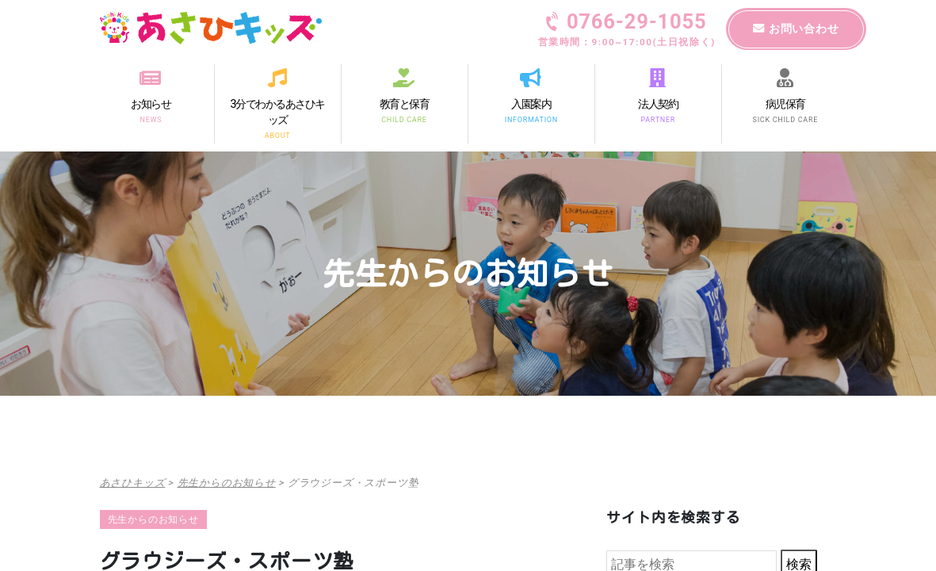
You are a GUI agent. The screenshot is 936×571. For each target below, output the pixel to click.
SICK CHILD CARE (784, 119)
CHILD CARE (403, 119)
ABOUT (277, 136)
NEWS (150, 119)
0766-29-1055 (627, 31)
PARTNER (657, 119)
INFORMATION (530, 119)
